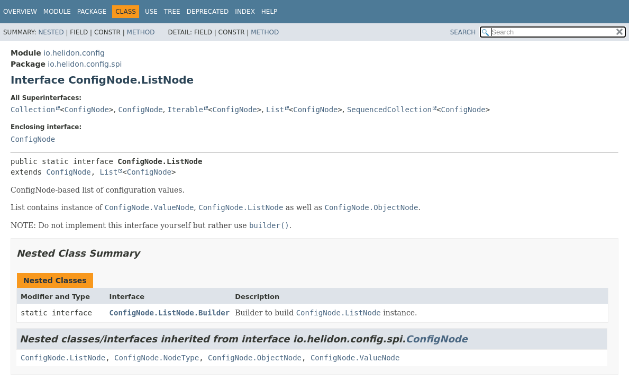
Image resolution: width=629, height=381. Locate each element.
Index (245, 11)
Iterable (185, 109)
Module (57, 11)
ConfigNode (87, 109)
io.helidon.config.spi (85, 64)
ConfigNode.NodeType (156, 357)
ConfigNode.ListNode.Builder (170, 313)
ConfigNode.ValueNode (355, 357)
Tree (172, 11)
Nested (50, 32)
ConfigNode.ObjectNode (255, 357)
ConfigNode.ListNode (63, 357)
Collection (33, 109)
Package (91, 11)
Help (269, 11)
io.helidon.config (74, 53)
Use (151, 11)
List (275, 109)
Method (141, 32)
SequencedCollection (389, 109)
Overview (20, 11)
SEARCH (463, 32)
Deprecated (208, 11)
